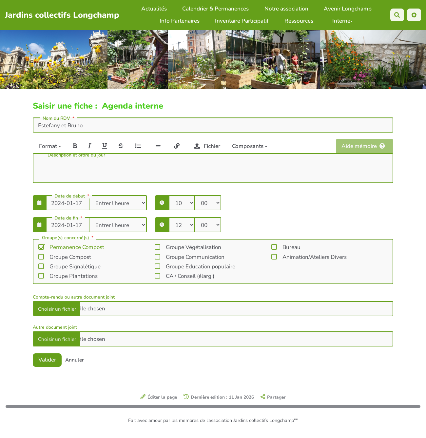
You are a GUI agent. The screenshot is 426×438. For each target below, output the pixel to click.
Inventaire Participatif (242, 21)
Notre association (286, 8)
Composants (249, 146)
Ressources (298, 21)
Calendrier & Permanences (215, 8)
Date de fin (69, 222)
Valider (47, 363)
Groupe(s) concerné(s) (68, 242)
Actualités (154, 8)
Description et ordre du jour (76, 155)
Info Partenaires (180, 21)
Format (50, 146)
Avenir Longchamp (348, 8)
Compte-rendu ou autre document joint (74, 300)
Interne (342, 21)
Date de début (72, 200)
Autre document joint (55, 331)
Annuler (74, 364)
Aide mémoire (363, 146)
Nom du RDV (59, 118)
